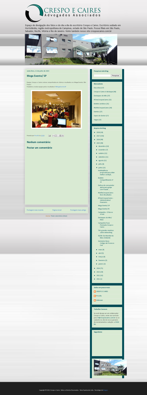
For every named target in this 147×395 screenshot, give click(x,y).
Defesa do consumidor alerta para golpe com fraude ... (106, 187)
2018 (98, 132)
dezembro (102, 146)
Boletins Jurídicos (100, 104)
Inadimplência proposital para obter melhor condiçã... (106, 173)
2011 (98, 279)
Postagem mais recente (35, 210)
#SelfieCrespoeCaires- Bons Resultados (106, 194)
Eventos (96, 112)
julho (100, 164)
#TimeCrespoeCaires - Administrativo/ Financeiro (105, 200)
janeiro (101, 264)
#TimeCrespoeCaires (101, 100)
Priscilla (99, 296)
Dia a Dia (97, 88)
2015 (98, 143)
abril (100, 253)
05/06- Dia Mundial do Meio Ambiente (106, 237)
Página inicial (56, 210)
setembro (102, 157)
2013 (98, 272)
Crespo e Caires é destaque (103, 92)
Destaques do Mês (100, 96)
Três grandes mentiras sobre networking (106, 231)
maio (100, 250)
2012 (98, 275)
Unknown (99, 300)
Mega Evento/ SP (104, 206)
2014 (98, 268)
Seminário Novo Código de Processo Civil (106, 243)
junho (100, 168)
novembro (102, 150)
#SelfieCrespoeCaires (101, 108)
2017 (98, 136)
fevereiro (101, 260)
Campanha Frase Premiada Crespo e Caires (105, 225)
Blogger (105, 390)
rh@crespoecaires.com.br (106, 318)
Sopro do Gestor (100, 116)
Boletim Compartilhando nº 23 (105, 180)
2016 (98, 140)
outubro (101, 153)
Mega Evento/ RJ (103, 209)
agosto (101, 161)
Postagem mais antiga (78, 210)
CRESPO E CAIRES (102, 291)
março (100, 257)
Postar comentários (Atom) (59, 216)
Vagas (96, 120)
